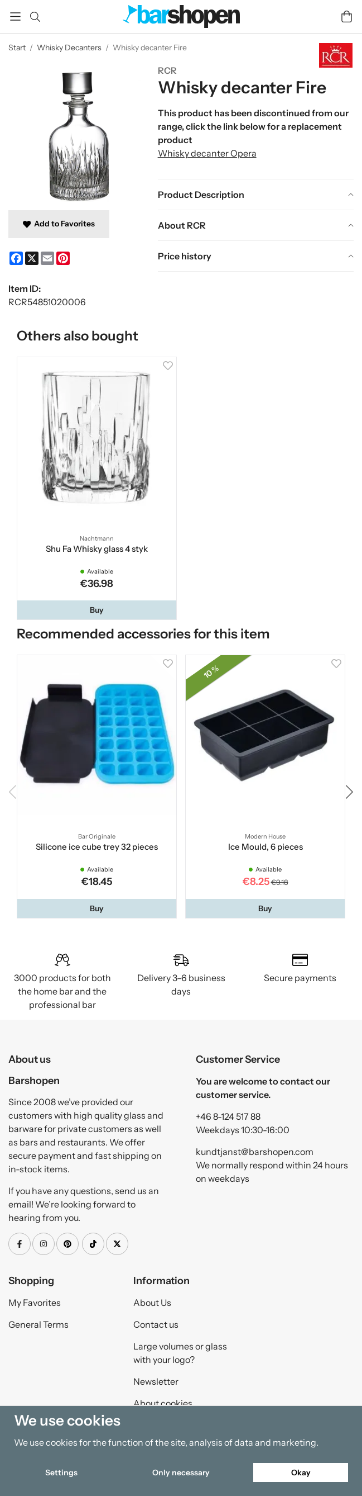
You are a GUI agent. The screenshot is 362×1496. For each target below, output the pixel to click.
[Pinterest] (63, 258)
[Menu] (15, 16)
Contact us (155, 1324)
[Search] (35, 17)
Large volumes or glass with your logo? (180, 1353)
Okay (301, 1472)
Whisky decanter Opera (207, 153)
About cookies (162, 1403)
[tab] (256, 194)
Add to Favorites (59, 224)
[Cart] (346, 16)
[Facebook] (16, 258)
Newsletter (155, 1381)
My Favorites (34, 1302)
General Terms (38, 1324)
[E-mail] (47, 258)
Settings (61, 1472)
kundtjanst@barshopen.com (254, 1151)
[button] (96, 609)
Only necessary (181, 1472)
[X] (32, 258)
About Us (152, 1302)
